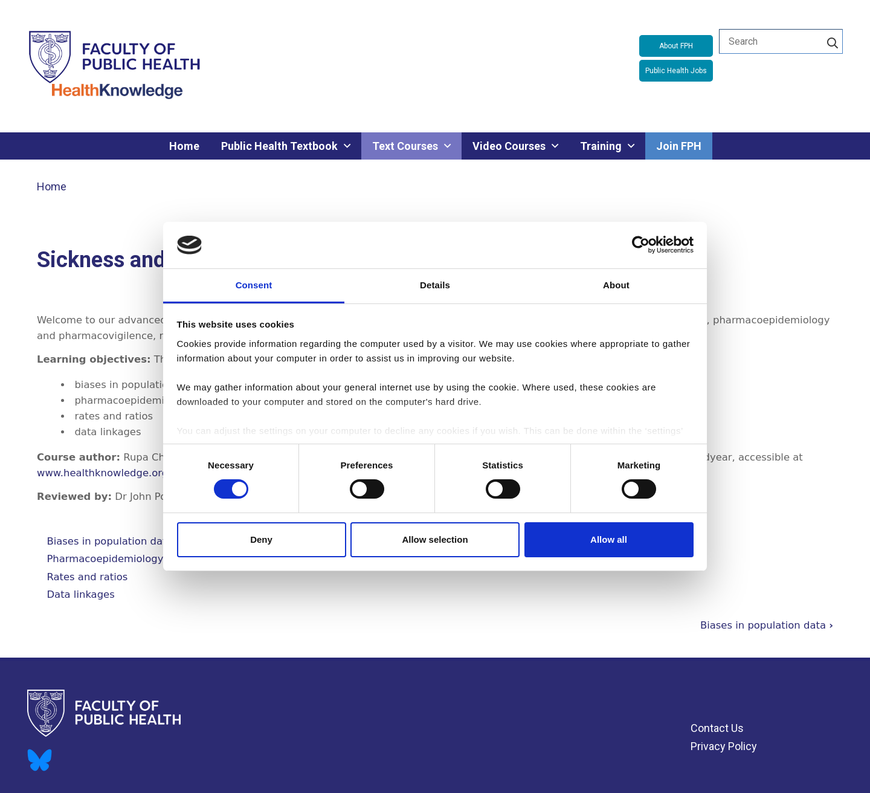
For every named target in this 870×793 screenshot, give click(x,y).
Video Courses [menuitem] (509, 146)
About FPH (676, 46)
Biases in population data (109, 541)
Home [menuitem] (184, 146)
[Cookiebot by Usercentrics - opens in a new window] (641, 245)
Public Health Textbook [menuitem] (279, 146)
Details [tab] (435, 285)
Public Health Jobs (676, 70)
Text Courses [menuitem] (405, 146)
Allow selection (435, 539)
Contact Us (717, 728)
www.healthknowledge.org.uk (110, 473)
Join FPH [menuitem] (678, 146)
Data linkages (80, 594)
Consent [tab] (254, 285)
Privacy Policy (724, 746)
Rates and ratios (87, 577)
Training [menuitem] (601, 146)
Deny (261, 539)
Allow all (608, 539)
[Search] (832, 41)
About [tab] (616, 285)
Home (51, 186)
